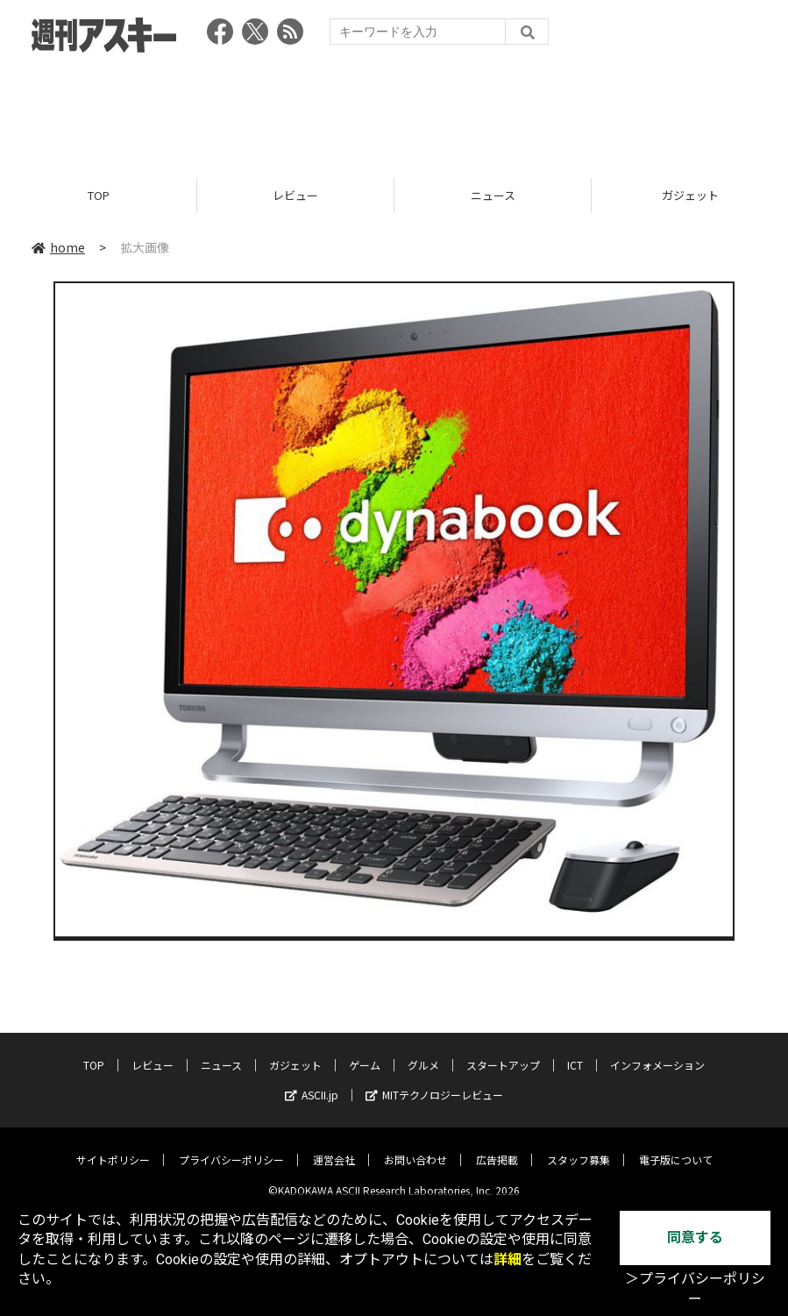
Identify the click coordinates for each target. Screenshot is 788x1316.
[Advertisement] (394, 109)
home (58, 247)
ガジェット (295, 1052)
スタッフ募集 (578, 1147)
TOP (99, 195)
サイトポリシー (113, 1147)
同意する (695, 1237)
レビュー (295, 195)
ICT (575, 1052)
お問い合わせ (415, 1147)
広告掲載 (497, 1147)
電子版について (676, 1147)
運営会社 (334, 1147)
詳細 (507, 1259)
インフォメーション (657, 1052)
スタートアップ (503, 1052)
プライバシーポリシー (231, 1147)
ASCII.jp (311, 1082)
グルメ (423, 1052)
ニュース (493, 195)
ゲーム (364, 1052)
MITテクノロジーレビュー (434, 1082)
